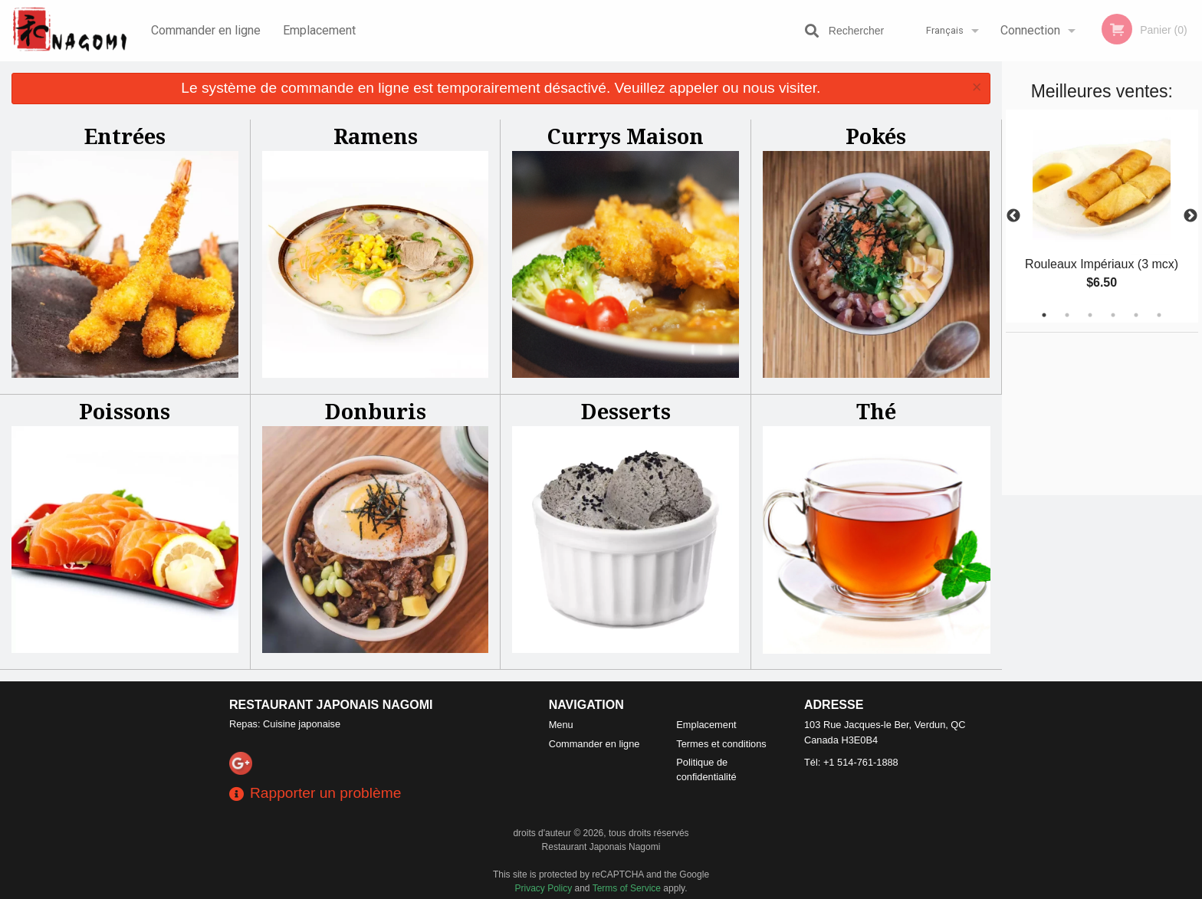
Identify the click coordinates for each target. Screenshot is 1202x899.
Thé (876, 411)
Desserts (626, 411)
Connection (1030, 30)
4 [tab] (1113, 315)
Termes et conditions (721, 744)
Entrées (125, 136)
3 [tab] (1090, 315)
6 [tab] (1159, 315)
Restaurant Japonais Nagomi (331, 704)
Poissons (124, 411)
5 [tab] (1136, 315)
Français (945, 30)
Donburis (375, 411)
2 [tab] (1067, 315)
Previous (1013, 216)
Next (1190, 216)
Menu (561, 724)
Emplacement (319, 30)
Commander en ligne (206, 30)
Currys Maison (625, 136)
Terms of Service (627, 888)
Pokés (876, 136)
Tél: (851, 762)
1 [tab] (1044, 315)
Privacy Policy (544, 888)
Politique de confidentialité (706, 769)
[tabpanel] (1102, 216)
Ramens (375, 136)
